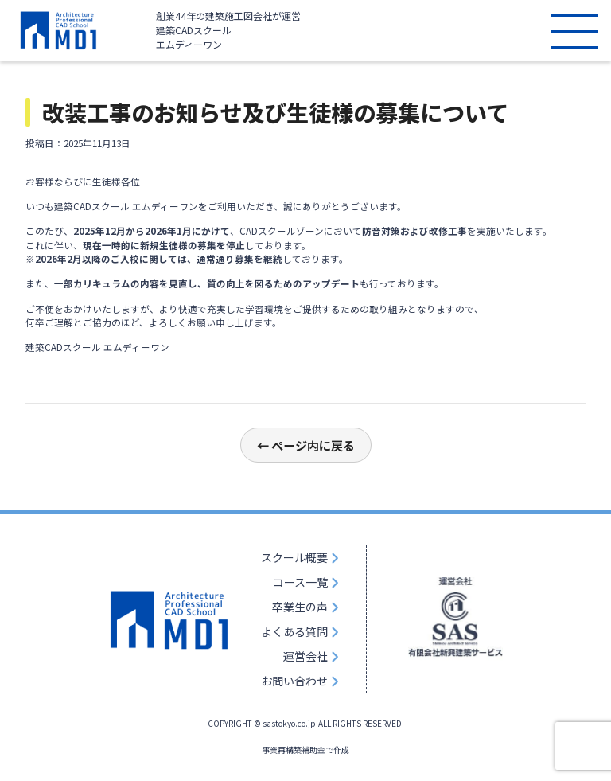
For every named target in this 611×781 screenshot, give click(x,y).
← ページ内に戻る (306, 445)
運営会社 (305, 656)
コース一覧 (300, 582)
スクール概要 (294, 557)
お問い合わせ (294, 681)
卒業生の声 (300, 607)
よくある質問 (294, 631)
